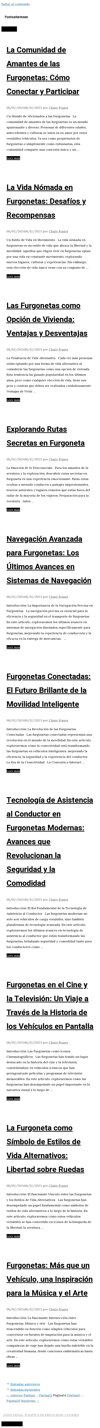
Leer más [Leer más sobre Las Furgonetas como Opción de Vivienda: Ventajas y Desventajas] (13, 400)
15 (73, 1395)
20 (13, 1401)
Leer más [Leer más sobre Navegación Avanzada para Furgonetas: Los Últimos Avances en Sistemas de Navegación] (13, 647)
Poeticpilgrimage (16, 17)
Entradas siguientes (25, 1390)
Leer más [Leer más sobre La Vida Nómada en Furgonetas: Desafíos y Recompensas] (13, 276)
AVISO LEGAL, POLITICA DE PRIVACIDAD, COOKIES (41, 1415)
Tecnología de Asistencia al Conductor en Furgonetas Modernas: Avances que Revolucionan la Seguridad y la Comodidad (50, 842)
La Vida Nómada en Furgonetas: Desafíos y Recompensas (46, 201)
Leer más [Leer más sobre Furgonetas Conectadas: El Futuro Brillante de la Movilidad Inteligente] (13, 771)
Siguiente (30, 1401)
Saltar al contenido (15, 4)
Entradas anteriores (25, 1384)
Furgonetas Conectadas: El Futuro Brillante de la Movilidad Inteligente (49, 690)
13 (45, 1395)
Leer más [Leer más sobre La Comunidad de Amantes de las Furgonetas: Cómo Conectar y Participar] (13, 158)
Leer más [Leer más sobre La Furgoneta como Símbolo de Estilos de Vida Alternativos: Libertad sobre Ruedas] (13, 1236)
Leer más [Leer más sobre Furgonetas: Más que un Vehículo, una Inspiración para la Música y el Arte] (13, 1365)
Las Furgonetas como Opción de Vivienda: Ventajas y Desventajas (47, 319)
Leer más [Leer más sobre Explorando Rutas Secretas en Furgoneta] (13, 510)
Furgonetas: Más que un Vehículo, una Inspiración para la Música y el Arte (50, 1279)
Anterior (15, 1395)
